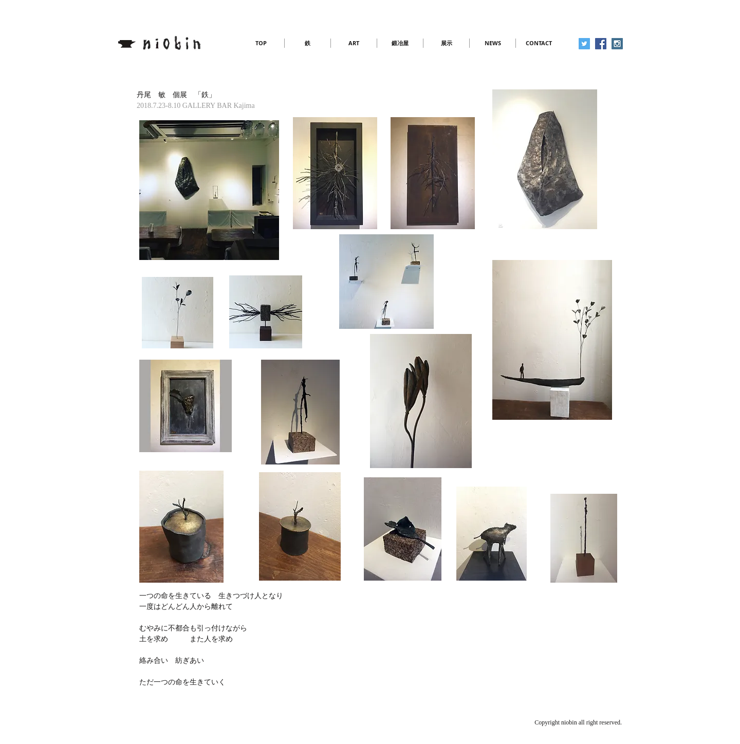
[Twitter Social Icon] (584, 43)
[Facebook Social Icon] (600, 43)
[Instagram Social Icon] (617, 43)
